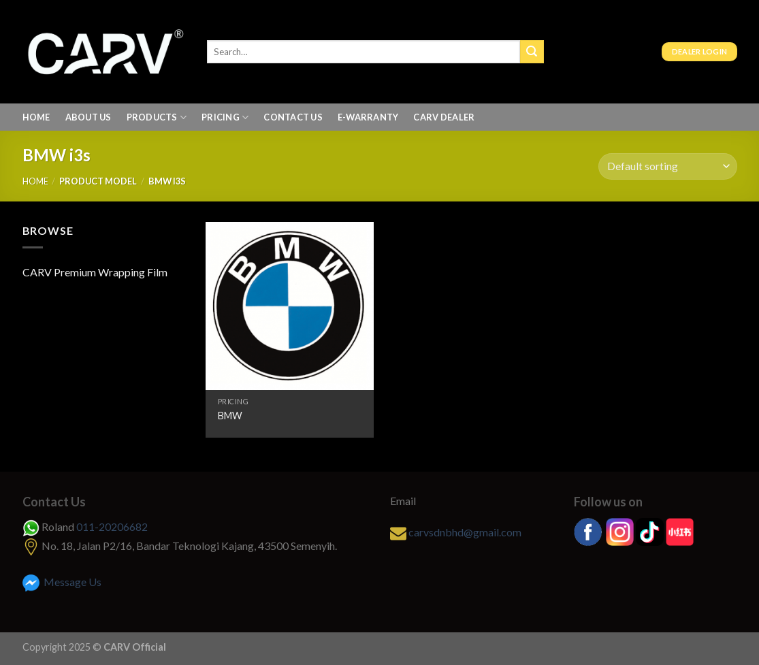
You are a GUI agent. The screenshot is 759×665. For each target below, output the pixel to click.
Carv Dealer (443, 117)
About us (88, 117)
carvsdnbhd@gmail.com (464, 531)
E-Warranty (368, 117)
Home (36, 117)
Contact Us (293, 117)
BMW (230, 415)
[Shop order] (667, 166)
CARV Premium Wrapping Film (94, 271)
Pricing (224, 117)
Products (157, 117)
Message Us (61, 581)
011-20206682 (112, 526)
